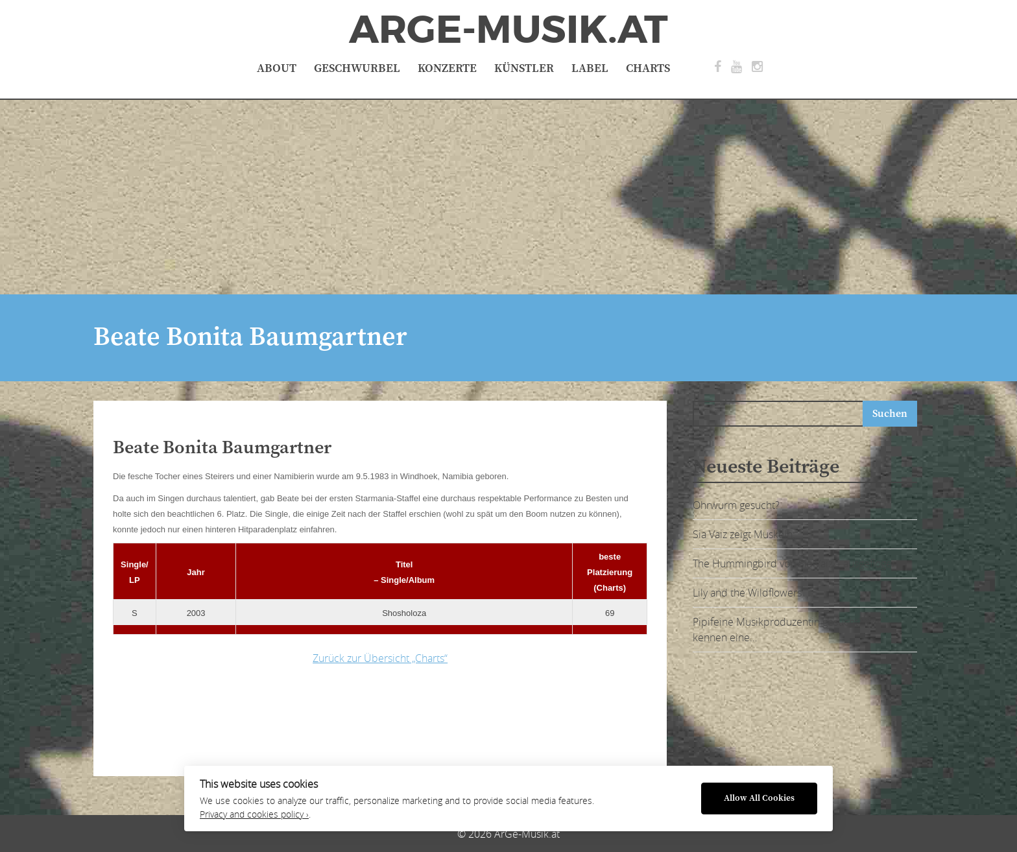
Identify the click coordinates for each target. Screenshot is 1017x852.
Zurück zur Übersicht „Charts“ (380, 658)
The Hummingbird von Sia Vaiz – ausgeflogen (795, 563)
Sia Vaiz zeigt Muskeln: (744, 534)
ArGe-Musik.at (508, 30)
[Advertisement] (508, 197)
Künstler (524, 68)
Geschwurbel (357, 68)
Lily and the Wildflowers (747, 593)
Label (589, 68)
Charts (648, 68)
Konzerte (447, 68)
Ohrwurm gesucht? (736, 505)
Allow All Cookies (759, 798)
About (276, 68)
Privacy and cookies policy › (254, 814)
